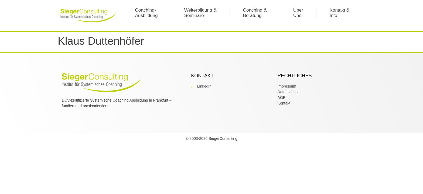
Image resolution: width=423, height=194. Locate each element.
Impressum (287, 86)
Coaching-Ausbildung (146, 13)
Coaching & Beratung (255, 13)
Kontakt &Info (340, 13)
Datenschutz (288, 92)
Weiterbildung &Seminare (200, 13)
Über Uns (298, 13)
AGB (282, 97)
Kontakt (284, 103)
